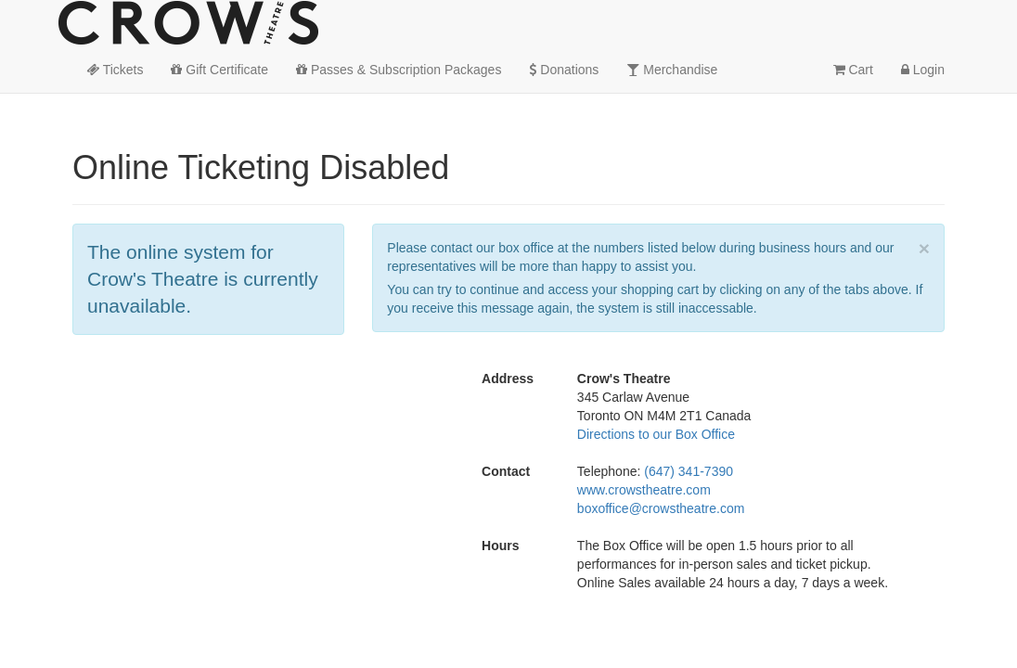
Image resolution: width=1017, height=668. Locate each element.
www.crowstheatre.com (644, 489)
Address (508, 378)
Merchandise (671, 69)
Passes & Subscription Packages (398, 69)
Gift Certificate (219, 69)
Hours (500, 545)
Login (923, 69)
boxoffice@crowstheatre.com (660, 508)
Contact (506, 471)
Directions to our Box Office (656, 434)
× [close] (924, 248)
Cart (853, 69)
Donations (564, 69)
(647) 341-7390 (688, 471)
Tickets (114, 69)
